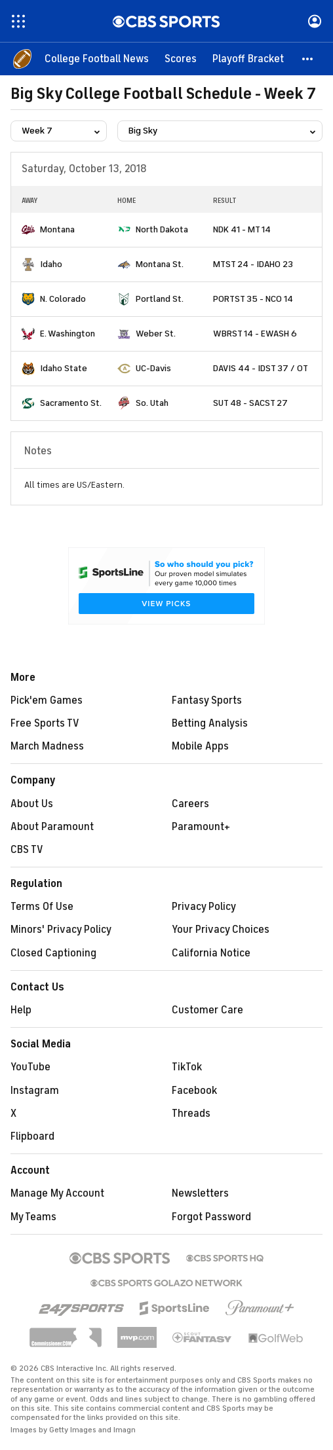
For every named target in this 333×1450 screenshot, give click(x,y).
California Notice (211, 953)
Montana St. (160, 264)
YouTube (30, 1067)
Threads (191, 1113)
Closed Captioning (53, 953)
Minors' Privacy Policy (60, 929)
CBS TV (26, 849)
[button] (308, 59)
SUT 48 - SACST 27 (250, 402)
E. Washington (67, 333)
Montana (57, 229)
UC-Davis (153, 368)
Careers (190, 803)
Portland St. (160, 298)
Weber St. (156, 333)
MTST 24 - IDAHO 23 (253, 264)
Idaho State (63, 368)
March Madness (47, 746)
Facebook (194, 1090)
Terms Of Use (41, 906)
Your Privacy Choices (220, 929)
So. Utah (152, 402)
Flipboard (32, 1136)
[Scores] (181, 59)
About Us (31, 803)
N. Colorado (63, 298)
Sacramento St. (71, 402)
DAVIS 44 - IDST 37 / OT (260, 368)
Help (20, 1010)
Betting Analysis (210, 723)
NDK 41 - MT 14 (242, 229)
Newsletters (200, 1193)
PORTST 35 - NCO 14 (253, 298)
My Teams (33, 1216)
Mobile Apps (200, 746)
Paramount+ (201, 826)
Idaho (51, 264)
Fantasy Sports (207, 700)
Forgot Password (211, 1216)
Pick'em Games (46, 700)
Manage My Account (57, 1193)
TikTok (187, 1067)
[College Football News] (97, 59)
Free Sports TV (44, 723)
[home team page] (28, 229)
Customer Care (207, 1010)
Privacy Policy (204, 906)
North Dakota (162, 229)
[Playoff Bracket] (248, 59)
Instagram (34, 1090)
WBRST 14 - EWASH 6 (255, 333)
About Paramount (52, 826)
